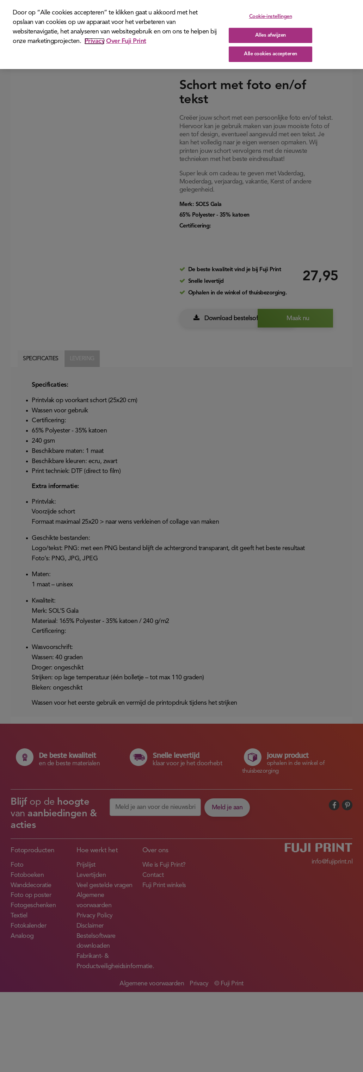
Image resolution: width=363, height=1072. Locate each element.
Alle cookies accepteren (270, 54)
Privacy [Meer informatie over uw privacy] (95, 41)
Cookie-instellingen (270, 17)
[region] (181, 34)
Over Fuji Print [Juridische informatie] (126, 41)
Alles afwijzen (270, 35)
